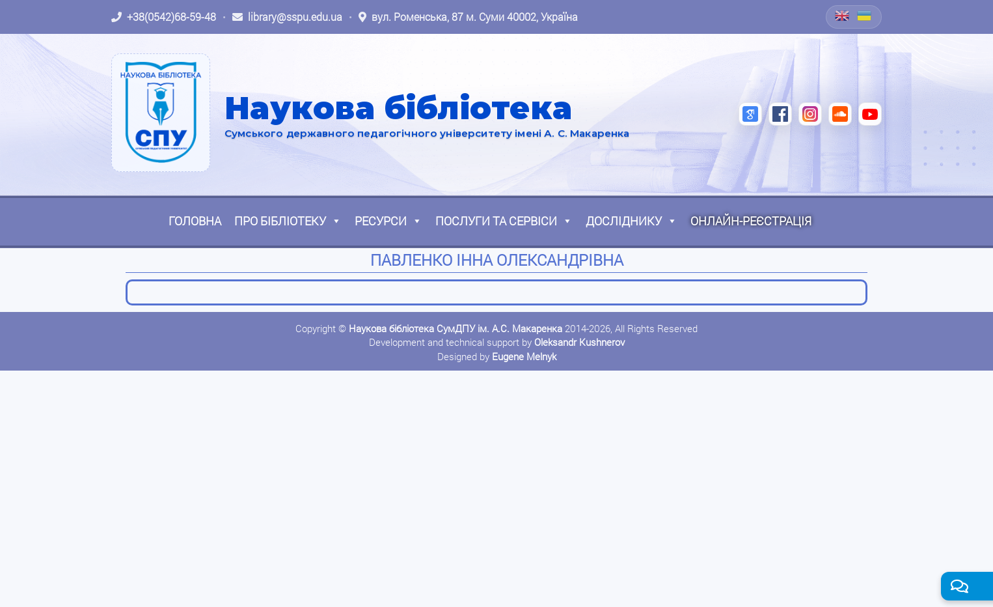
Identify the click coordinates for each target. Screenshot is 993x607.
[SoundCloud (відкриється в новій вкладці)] (840, 114)
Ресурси (388, 221)
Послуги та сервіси (504, 221)
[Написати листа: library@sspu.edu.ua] (287, 16)
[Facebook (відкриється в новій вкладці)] (780, 114)
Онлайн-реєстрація (750, 221)
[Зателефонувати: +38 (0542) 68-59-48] (163, 16)
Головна (195, 221)
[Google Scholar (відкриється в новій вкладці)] (750, 114)
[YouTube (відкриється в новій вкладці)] (870, 114)
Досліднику (631, 221)
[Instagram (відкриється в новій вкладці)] (810, 114)
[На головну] (160, 112)
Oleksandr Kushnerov (579, 341)
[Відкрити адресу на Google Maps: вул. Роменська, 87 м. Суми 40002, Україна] (468, 16)
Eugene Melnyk (524, 356)
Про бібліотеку (288, 221)
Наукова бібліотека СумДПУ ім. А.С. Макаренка (455, 328)
